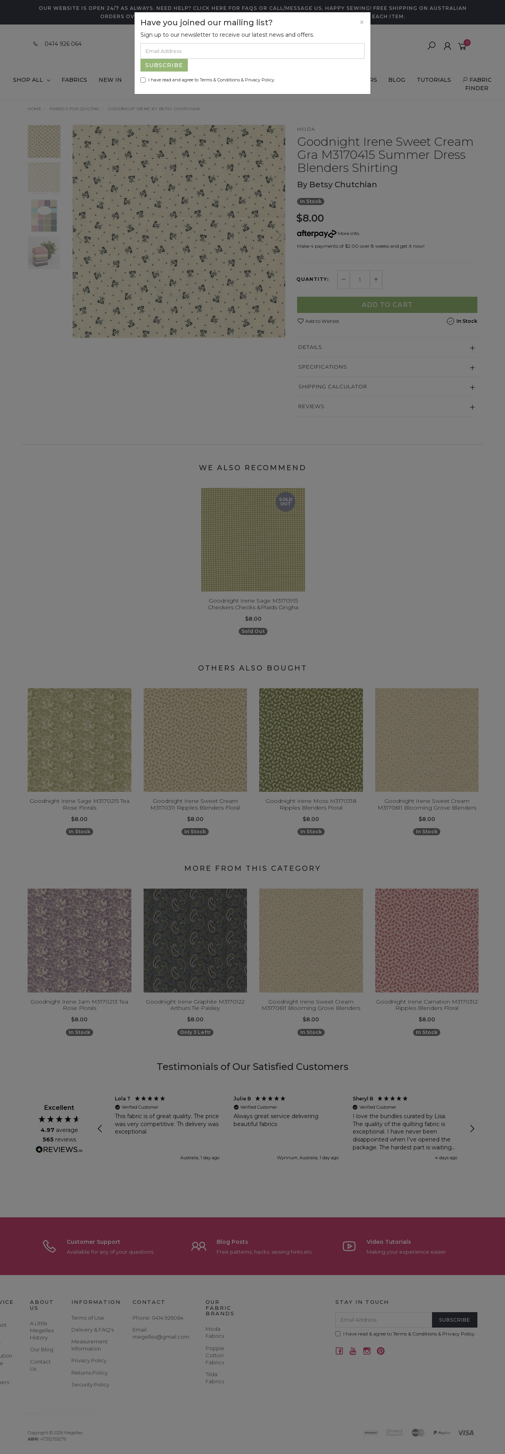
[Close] (362, 22)
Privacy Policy (259, 80)
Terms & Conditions (220, 80)
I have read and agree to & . (207, 80)
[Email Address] (252, 51)
